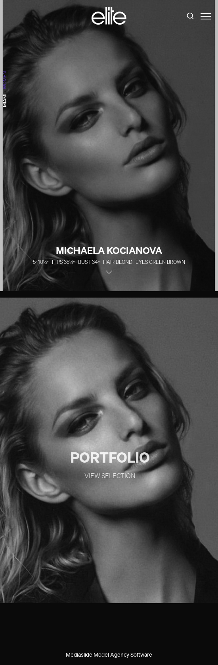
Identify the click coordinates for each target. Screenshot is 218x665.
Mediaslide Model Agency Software (109, 654)
